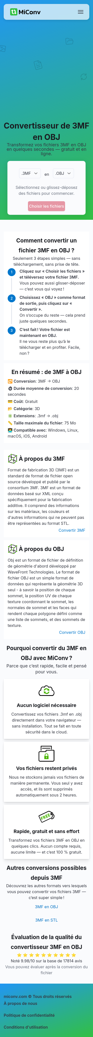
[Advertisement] (46, 70)
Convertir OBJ (72, 632)
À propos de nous (20, 1003)
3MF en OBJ (46, 906)
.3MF (26, 173)
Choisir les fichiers (46, 206)
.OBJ (59, 173)
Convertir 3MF (72, 530)
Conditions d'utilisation (26, 1027)
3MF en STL (46, 920)
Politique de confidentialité (29, 1015)
